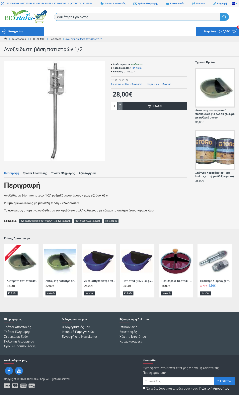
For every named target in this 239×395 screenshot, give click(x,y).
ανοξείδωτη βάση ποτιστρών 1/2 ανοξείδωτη (46, 220)
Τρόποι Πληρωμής (63, 173)
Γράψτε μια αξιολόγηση (158, 84)
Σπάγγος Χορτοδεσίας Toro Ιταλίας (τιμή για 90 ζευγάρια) (214, 174)
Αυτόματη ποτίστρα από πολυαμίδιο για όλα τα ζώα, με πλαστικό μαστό (60, 280)
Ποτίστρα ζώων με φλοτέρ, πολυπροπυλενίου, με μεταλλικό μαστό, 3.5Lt (138, 280)
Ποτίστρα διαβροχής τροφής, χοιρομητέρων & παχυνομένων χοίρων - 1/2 (215, 280)
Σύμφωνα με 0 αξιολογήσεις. (127, 84)
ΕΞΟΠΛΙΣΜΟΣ (37, 39)
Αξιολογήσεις (87, 173)
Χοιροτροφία (19, 39)
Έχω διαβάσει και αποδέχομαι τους (186, 388)
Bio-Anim (137, 68)
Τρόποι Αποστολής (35, 173)
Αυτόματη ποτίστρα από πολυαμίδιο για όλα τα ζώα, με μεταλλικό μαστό (215, 114)
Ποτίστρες (55, 39)
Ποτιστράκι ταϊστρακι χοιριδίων (176, 280)
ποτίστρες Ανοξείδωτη (88, 220)
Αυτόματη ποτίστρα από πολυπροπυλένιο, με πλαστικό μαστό (99, 280)
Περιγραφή (11, 173)
